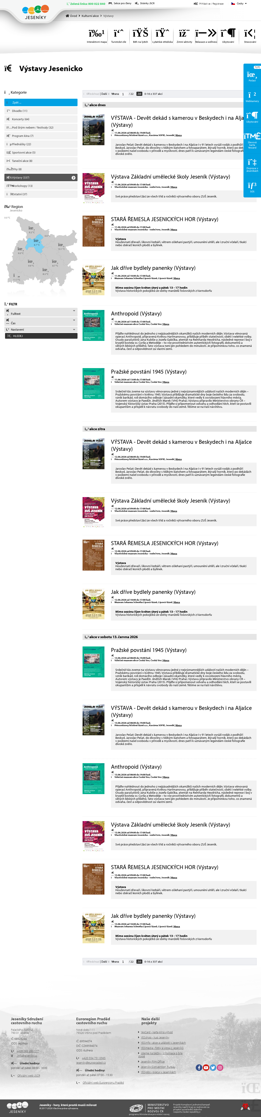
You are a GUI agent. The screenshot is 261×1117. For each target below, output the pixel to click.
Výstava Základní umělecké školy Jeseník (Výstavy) (170, 176)
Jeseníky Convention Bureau (158, 1067)
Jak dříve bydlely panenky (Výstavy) (153, 267)
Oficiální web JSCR (29, 1076)
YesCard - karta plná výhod (157, 1032)
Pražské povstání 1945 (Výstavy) (149, 371)
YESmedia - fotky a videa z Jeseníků (162, 1048)
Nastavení (15, 329)
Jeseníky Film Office (153, 1061)
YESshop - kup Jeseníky (155, 1037)
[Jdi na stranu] (124, 94)
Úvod (35, 12)
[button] (208, 4)
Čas (11, 322)
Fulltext (13, 312)
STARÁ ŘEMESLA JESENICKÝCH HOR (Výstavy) (164, 219)
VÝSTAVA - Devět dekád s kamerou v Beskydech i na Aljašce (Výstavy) (181, 121)
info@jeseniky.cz (27, 1056)
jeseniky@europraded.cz (91, 1063)
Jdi (139, 93)
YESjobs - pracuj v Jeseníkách (158, 1072)
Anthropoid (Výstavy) (136, 313)
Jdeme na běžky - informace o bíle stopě (160, 1054)
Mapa (179, 135)
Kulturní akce (90, 15)
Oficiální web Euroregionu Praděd (103, 1083)
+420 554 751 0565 (94, 1058)
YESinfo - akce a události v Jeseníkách (163, 1043)
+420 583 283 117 (28, 1051)
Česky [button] (240, 3)
